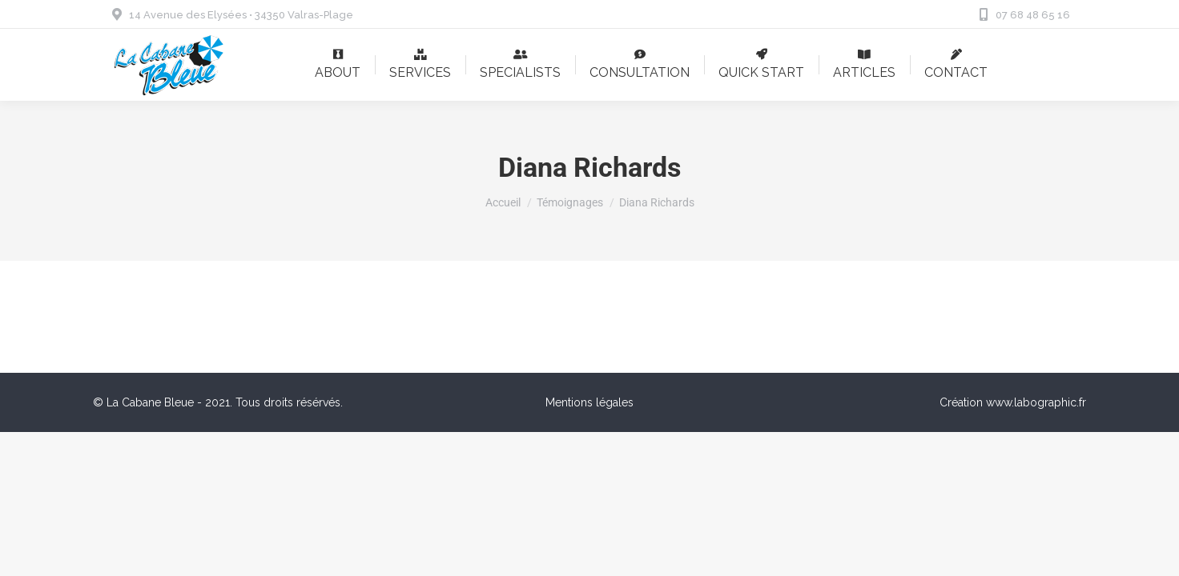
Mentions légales (589, 402)
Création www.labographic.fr (1013, 402)
